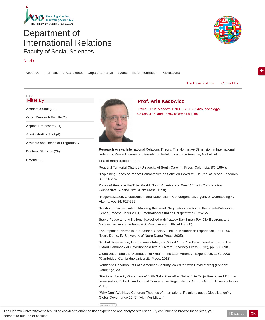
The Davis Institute (200, 83)
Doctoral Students (43, 151)
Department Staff (100, 73)
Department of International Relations (68, 38)
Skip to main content (15, 2)
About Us (33, 73)
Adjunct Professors (44, 126)
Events (122, 73)
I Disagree (237, 313)
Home (27, 95)
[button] (261, 71)
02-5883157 (146, 114)
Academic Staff (41, 109)
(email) (29, 60)
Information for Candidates (63, 73)
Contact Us (229, 83)
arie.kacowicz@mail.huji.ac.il (178, 114)
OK (253, 313)
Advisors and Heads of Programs (53, 143)
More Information (144, 73)
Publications (171, 73)
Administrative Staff (43, 134)
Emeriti (35, 160)
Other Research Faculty (46, 117)
